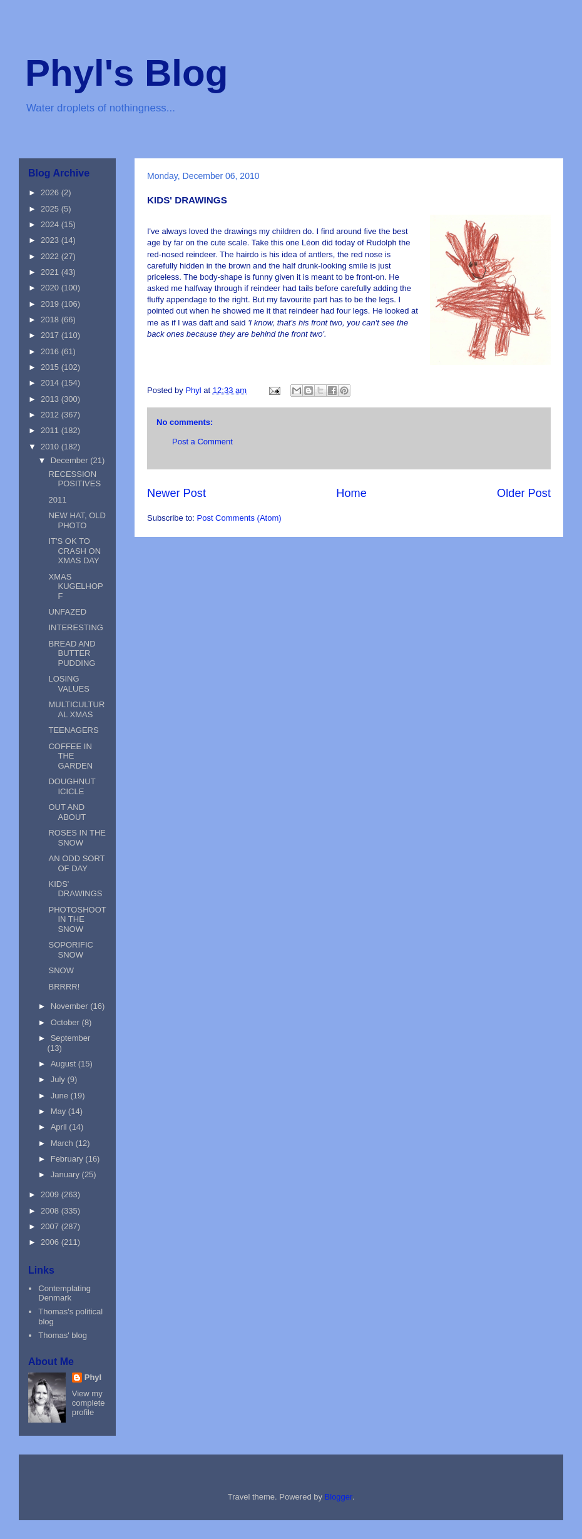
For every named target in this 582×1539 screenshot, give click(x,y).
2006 (51, 1242)
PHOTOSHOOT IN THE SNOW (77, 919)
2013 (51, 399)
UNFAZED (67, 611)
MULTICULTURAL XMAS (76, 709)
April (60, 1127)
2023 (51, 240)
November (71, 1006)
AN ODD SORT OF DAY (76, 863)
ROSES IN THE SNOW (77, 837)
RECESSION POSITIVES (74, 479)
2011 (51, 430)
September (71, 1038)
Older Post (524, 493)
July (59, 1079)
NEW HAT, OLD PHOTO (77, 520)
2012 (51, 414)
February (68, 1158)
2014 (51, 382)
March (63, 1143)
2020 (51, 287)
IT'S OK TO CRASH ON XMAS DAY (74, 550)
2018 (51, 319)
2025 (51, 208)
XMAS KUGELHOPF (75, 586)
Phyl (92, 1377)
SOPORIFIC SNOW (70, 949)
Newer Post (176, 493)
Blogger (338, 1496)
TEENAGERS (73, 730)
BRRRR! (63, 986)
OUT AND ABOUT (67, 812)
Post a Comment (202, 441)
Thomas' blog (62, 1335)
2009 (51, 1194)
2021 (51, 272)
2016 (51, 351)
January (66, 1174)
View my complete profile (88, 1403)
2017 (51, 335)
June (61, 1095)
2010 (51, 446)
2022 (51, 256)
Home (351, 493)
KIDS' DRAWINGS (75, 889)
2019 (51, 304)
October (66, 1022)
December (71, 460)
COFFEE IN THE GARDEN (70, 756)
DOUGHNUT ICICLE (71, 786)
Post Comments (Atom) (239, 518)
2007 (51, 1226)
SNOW (60, 970)
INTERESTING (75, 627)
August (64, 1063)
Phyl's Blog (126, 73)
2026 (51, 192)
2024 (51, 224)
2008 (51, 1210)
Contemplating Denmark (64, 1293)
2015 (51, 367)
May (59, 1111)
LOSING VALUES (68, 683)
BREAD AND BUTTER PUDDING (71, 653)
